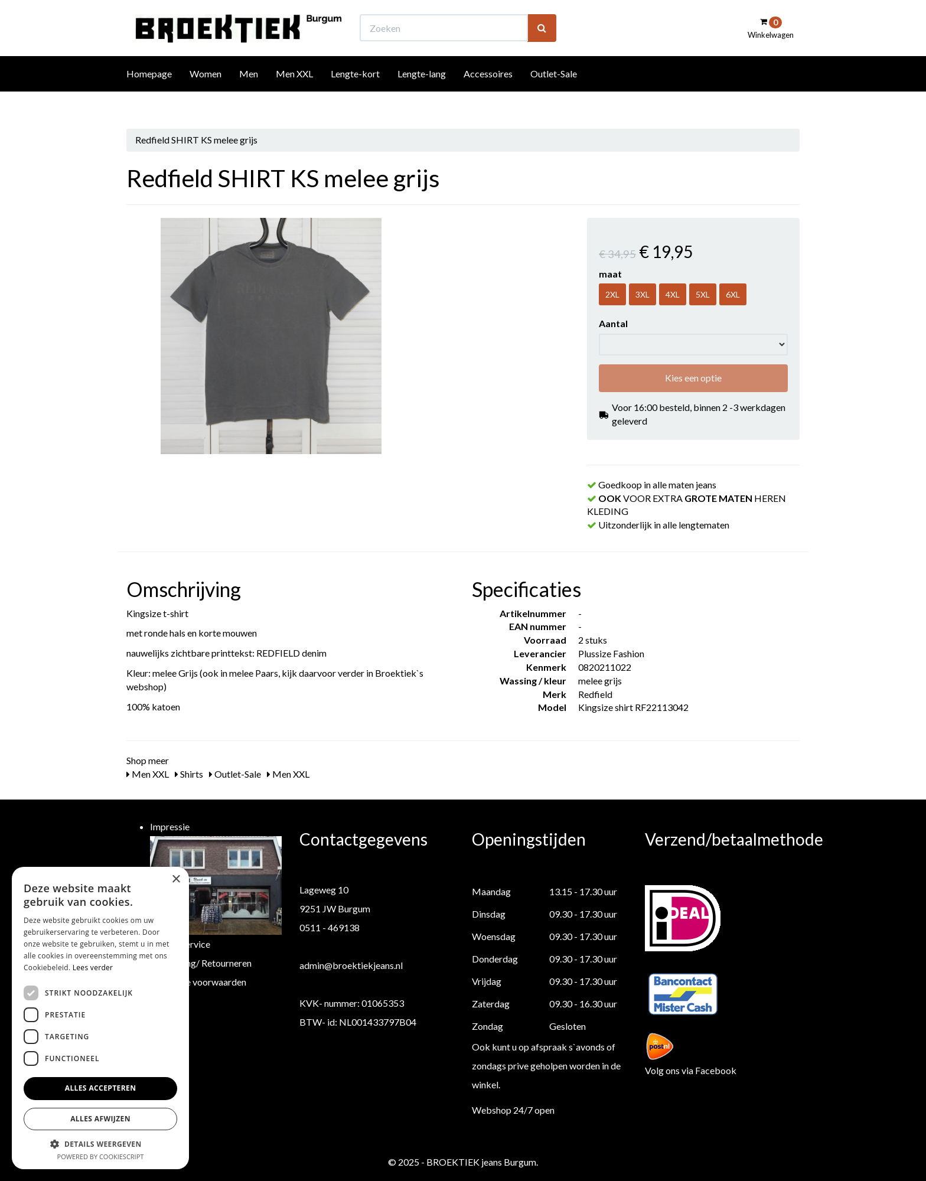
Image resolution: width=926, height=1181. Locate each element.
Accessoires (488, 95)
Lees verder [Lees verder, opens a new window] (93, 968)
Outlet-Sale (553, 95)
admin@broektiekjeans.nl (351, 965)
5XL (703, 294)
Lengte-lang (421, 95)
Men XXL (294, 95)
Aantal (613, 323)
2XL (612, 294)
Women (205, 95)
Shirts (189, 773)
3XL (642, 294)
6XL (733, 294)
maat (610, 273)
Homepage (149, 95)
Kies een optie (693, 377)
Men (248, 95)
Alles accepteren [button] (100, 1088)
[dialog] (100, 1018)
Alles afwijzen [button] (100, 1119)
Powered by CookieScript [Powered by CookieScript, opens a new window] (100, 1156)
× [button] (175, 879)
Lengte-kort (355, 95)
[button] (100, 1143)
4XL (673, 294)
